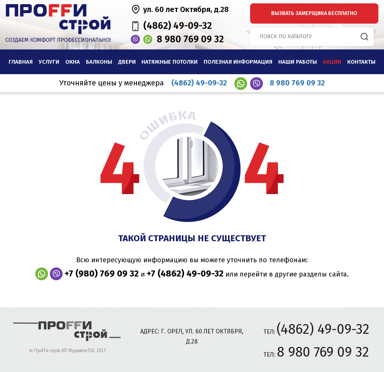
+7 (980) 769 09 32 (101, 273)
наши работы (297, 61)
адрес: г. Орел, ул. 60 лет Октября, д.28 (191, 336)
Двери (127, 61)
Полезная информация (238, 61)
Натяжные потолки (169, 61)
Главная (21, 61)
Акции (332, 61)
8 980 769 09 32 (190, 39)
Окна (72, 61)
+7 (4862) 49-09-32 (185, 273)
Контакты (361, 61)
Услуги (49, 61)
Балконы (99, 61)
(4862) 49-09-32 (177, 25)
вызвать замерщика (314, 13)
